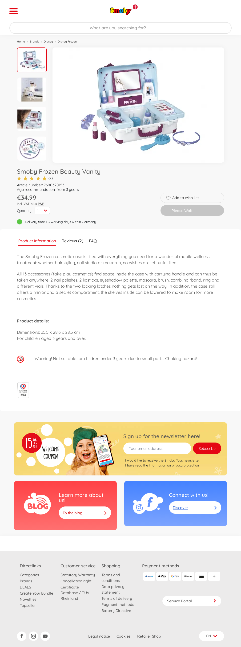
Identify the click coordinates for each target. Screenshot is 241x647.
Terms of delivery (116, 598)
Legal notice (99, 636)
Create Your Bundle (36, 593)
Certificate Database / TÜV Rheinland (74, 593)
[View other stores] (135, 6)
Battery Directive (116, 610)
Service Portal (192, 601)
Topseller (28, 605)
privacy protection (185, 465)
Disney (48, 41)
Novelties (28, 599)
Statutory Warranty (77, 574)
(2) (35, 178)
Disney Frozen (67, 41)
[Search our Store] (120, 28)
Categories (29, 574)
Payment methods (117, 604)
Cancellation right (76, 581)
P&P (41, 204)
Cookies (123, 636)
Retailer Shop (149, 636)
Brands (34, 41)
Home (21, 41)
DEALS (25, 587)
